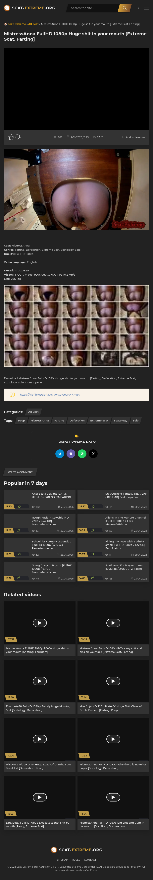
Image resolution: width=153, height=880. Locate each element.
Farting (59, 420)
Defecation (77, 420)
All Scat (33, 24)
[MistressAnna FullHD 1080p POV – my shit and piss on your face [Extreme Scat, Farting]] (113, 628)
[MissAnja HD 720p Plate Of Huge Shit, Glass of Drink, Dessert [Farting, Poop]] (113, 687)
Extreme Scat (99, 420)
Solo (135, 420)
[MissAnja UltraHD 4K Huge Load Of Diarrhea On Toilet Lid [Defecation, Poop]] (40, 745)
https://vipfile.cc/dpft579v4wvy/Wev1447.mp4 (50, 394)
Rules (76, 859)
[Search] (125, 8)
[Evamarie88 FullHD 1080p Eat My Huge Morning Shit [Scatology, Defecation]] (40, 687)
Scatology (120, 420)
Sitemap (62, 859)
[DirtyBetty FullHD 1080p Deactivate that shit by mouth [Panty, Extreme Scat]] (40, 803)
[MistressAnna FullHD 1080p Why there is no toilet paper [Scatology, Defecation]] (113, 745)
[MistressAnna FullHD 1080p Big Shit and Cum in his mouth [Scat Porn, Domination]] (113, 803)
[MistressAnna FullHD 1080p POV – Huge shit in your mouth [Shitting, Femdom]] (40, 628)
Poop (21, 420)
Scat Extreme (17, 24)
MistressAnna (39, 420)
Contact (90, 859)
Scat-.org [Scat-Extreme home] (33, 8)
